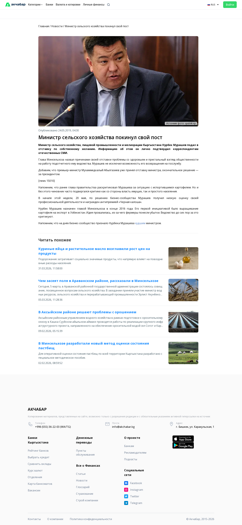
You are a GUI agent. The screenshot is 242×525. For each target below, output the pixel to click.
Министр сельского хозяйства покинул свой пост (97, 26)
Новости (56, 26)
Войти (230, 4)
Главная (43, 26)
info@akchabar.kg (123, 427)
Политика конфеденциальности (91, 519)
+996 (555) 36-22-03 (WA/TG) (53, 427)
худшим (140, 223)
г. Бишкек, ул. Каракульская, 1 (195, 427)
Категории (35, 4)
